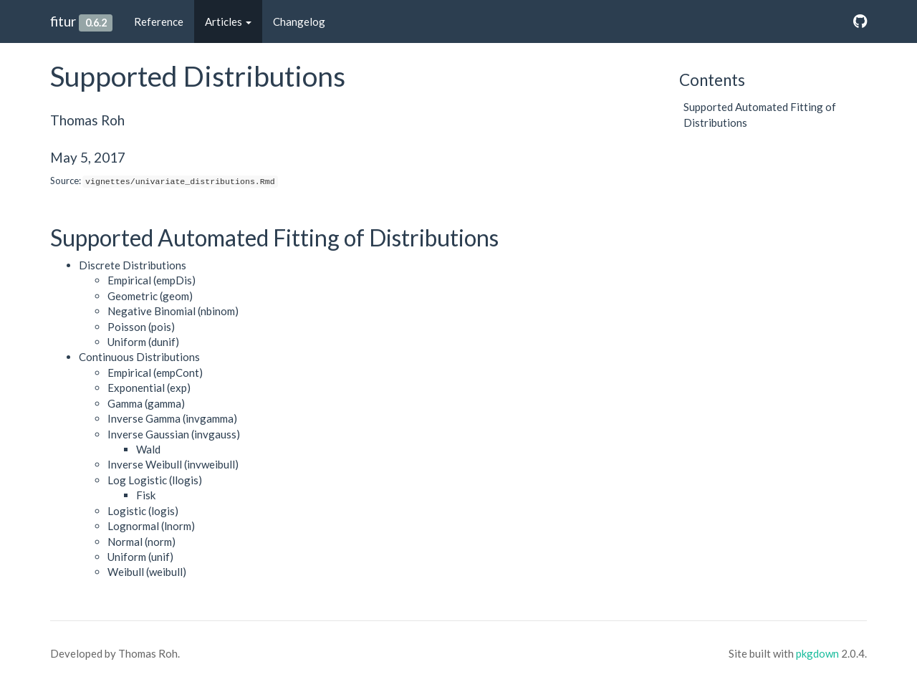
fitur (63, 21)
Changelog (299, 21)
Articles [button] (228, 21)
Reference (158, 21)
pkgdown (817, 653)
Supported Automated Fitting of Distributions (759, 114)
